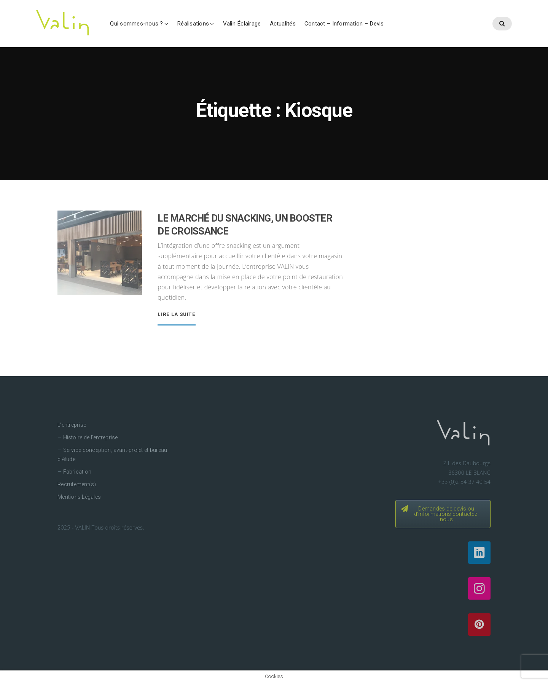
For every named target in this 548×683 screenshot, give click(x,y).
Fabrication (77, 472)
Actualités (283, 23)
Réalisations (193, 23)
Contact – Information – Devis (344, 23)
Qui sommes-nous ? (136, 23)
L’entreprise (71, 425)
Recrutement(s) (76, 484)
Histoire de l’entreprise (90, 437)
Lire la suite (176, 314)
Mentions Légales (79, 497)
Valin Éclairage (242, 23)
